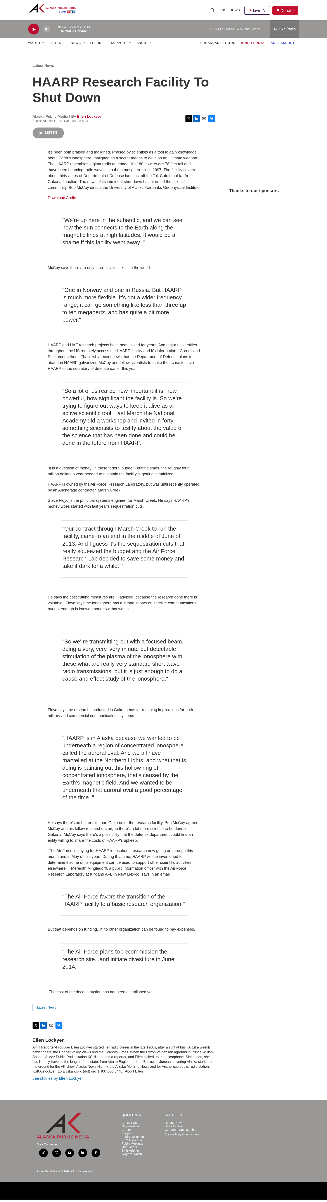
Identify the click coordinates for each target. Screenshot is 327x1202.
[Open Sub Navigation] (43, 45)
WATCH (34, 45)
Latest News (43, 68)
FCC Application (133, 1142)
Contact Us (129, 1125)
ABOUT (142, 45)
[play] (33, 31)
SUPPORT (119, 45)
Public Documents (134, 1139)
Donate (288, 12)
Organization (130, 1128)
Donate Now (173, 1125)
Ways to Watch (132, 1156)
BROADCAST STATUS (217, 45)
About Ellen (134, 1074)
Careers (127, 1132)
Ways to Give (174, 1128)
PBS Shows (230, 11)
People (126, 1135)
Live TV (257, 11)
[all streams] (284, 31)
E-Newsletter (130, 1153)
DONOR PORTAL (253, 45)
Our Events (129, 1149)
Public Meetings (132, 1146)
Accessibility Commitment (182, 1136)
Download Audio (62, 200)
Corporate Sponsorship (180, 1132)
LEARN (96, 45)
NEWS (76, 45)
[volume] (46, 32)
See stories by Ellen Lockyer (58, 1080)
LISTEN (55, 45)
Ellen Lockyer (89, 119)
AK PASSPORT (283, 45)
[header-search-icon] (213, 11)
